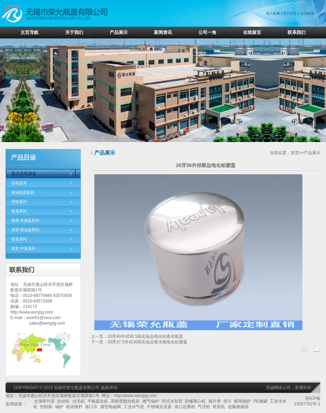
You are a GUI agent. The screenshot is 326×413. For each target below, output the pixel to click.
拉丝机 (63, 401)
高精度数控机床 (125, 401)
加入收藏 (273, 13)
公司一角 (207, 32)
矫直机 (219, 406)
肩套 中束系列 (23, 248)
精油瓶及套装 (22, 192)
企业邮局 (307, 13)
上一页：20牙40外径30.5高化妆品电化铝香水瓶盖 (137, 336)
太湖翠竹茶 (44, 401)
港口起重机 (184, 406)
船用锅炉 (242, 401)
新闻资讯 (163, 32)
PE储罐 (260, 401)
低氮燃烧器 (238, 406)
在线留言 (252, 32)
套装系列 (19, 211)
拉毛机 (78, 401)
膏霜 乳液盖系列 (25, 220)
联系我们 (297, 32)
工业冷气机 (133, 406)
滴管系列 (19, 202)
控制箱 (46, 406)
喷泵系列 (19, 239)
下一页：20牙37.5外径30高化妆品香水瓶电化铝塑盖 (139, 342)
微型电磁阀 (110, 406)
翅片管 (214, 401)
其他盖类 (19, 183)
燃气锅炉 (151, 401)
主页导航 (29, 32)
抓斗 (227, 401)
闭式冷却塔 (172, 401)
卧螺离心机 (195, 401)
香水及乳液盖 (23, 173)
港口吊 (91, 406)
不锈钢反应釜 (159, 406)
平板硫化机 (97, 401)
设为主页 (290, 13)
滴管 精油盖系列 (25, 230)
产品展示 (119, 32)
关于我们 (74, 32)
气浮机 (204, 406)
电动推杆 (74, 406)
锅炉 (59, 406)
